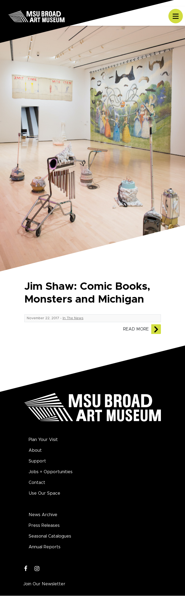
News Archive (43, 515)
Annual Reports (45, 547)
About (35, 450)
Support (37, 461)
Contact (37, 482)
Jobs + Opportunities (51, 472)
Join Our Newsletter (44, 584)
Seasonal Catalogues (50, 536)
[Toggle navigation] (175, 16)
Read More (136, 329)
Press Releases (44, 525)
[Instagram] (37, 569)
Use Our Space (44, 493)
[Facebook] (26, 569)
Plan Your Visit (43, 440)
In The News (73, 318)
